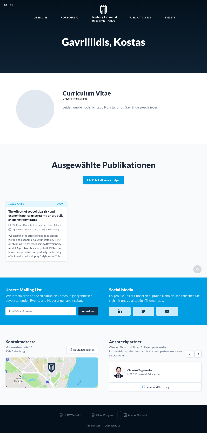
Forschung (69, 17)
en (11, 5)
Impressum (94, 425)
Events (170, 17)
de (6, 5)
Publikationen (140, 17)
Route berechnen (82, 349)
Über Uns (40, 17)
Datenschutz (112, 425)
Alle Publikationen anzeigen (103, 180)
